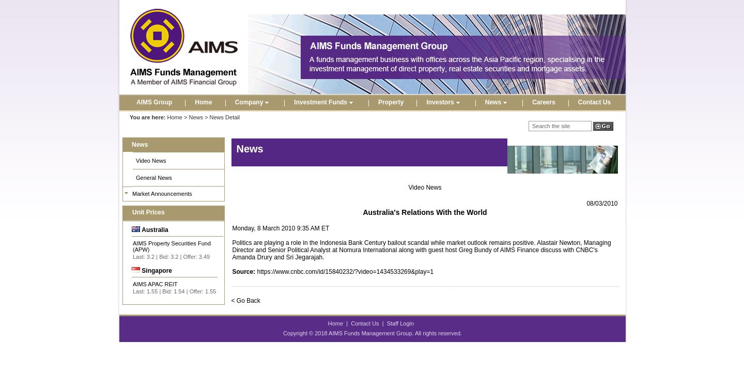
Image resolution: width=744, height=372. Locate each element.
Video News (151, 161)
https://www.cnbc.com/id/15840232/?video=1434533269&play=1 (345, 271)
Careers (543, 102)
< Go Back (245, 300)
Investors (444, 102)
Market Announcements (162, 194)
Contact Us (594, 102)
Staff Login (400, 323)
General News (154, 178)
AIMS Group (154, 102)
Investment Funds (324, 102)
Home (203, 102)
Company (253, 102)
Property (391, 102)
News (497, 102)
